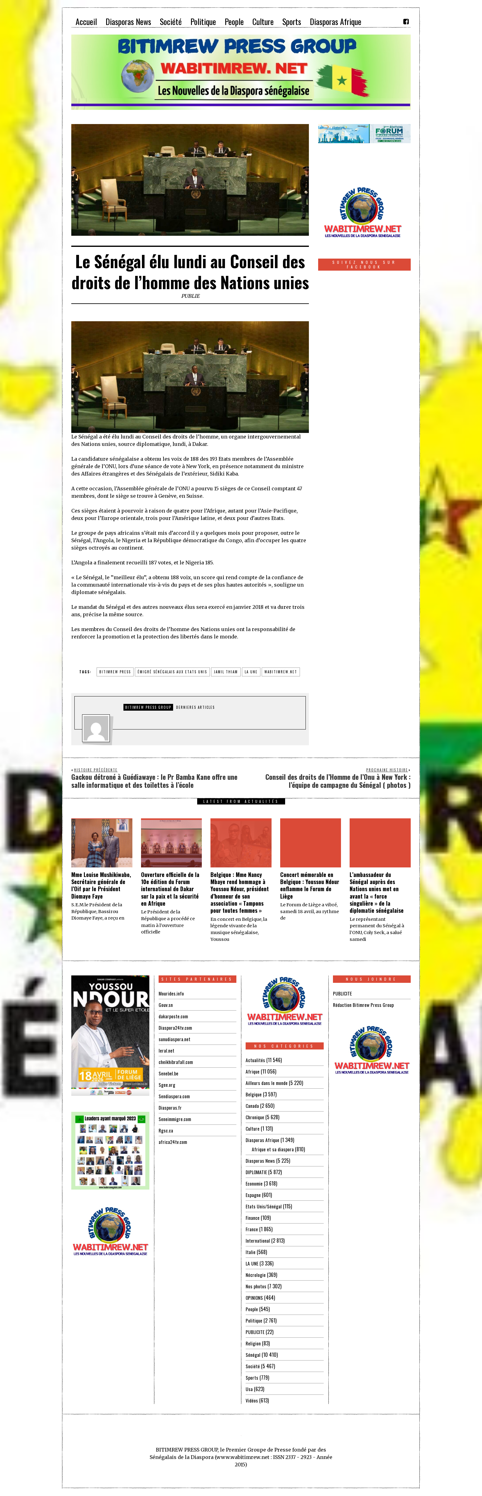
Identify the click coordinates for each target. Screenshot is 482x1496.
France (252, 1229)
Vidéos (252, 1400)
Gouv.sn (166, 1004)
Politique (254, 1320)
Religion (253, 1343)
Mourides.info (172, 993)
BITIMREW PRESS (115, 671)
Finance (253, 1217)
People (252, 1309)
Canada (252, 1105)
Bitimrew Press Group (148, 707)
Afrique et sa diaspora (273, 1149)
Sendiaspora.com (175, 1096)
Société (253, 1366)
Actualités (255, 1060)
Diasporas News (261, 1160)
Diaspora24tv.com (176, 1027)
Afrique (253, 1071)
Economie (254, 1183)
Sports (252, 1377)
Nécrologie (256, 1274)
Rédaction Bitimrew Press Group (364, 1004)
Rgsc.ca (166, 1130)
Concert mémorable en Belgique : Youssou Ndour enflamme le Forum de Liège (309, 885)
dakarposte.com (174, 1016)
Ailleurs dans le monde (267, 1083)
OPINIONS (255, 1297)
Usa (249, 1389)
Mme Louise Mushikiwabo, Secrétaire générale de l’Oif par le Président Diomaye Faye (101, 885)
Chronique (255, 1117)
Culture (253, 1128)
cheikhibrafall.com (176, 1062)
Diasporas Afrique (263, 1140)
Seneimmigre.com (176, 1119)
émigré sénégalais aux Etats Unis (172, 671)
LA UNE (252, 1263)
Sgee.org (167, 1084)
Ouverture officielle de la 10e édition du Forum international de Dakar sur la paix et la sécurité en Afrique (170, 889)
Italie (251, 1252)
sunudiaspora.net (175, 1039)
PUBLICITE (255, 1332)
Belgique (254, 1094)
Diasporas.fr (170, 1107)
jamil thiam (226, 671)
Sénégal (253, 1354)
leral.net (166, 1050)
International (258, 1240)
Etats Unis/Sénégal (264, 1206)
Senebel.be (168, 1073)
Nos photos (256, 1286)
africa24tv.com (173, 1141)
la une (251, 671)
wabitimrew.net (280, 671)
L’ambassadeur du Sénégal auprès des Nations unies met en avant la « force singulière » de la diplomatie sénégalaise (377, 893)
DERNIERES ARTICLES (195, 707)
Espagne (253, 1195)
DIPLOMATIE (257, 1172)
